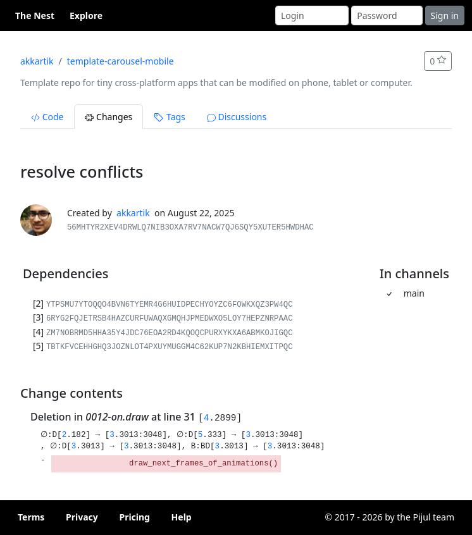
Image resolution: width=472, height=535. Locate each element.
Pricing (134, 517)
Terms (31, 517)
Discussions (236, 117)
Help (181, 517)
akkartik (37, 61)
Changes (108, 117)
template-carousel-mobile (120, 61)
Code (47, 117)
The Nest (34, 15)
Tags (169, 117)
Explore (86, 15)
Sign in (445, 15)
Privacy (82, 517)
